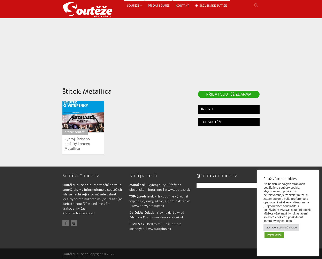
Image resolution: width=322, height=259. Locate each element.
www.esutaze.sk (177, 190)
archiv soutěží (75, 132)
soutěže (133, 5)
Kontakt (182, 5)
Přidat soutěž (158, 5)
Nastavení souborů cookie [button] (281, 227)
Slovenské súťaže (211, 5)
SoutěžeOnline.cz (75, 254)
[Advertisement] (161, 52)
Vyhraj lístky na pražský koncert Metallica (77, 144)
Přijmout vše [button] (274, 234)
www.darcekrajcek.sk (168, 217)
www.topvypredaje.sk (147, 206)
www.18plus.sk (159, 229)
